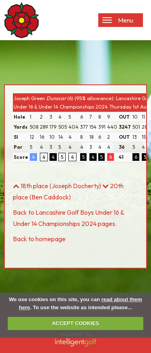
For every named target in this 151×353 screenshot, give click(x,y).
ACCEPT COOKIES (75, 323)
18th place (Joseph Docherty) (57, 186)
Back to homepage (39, 239)
